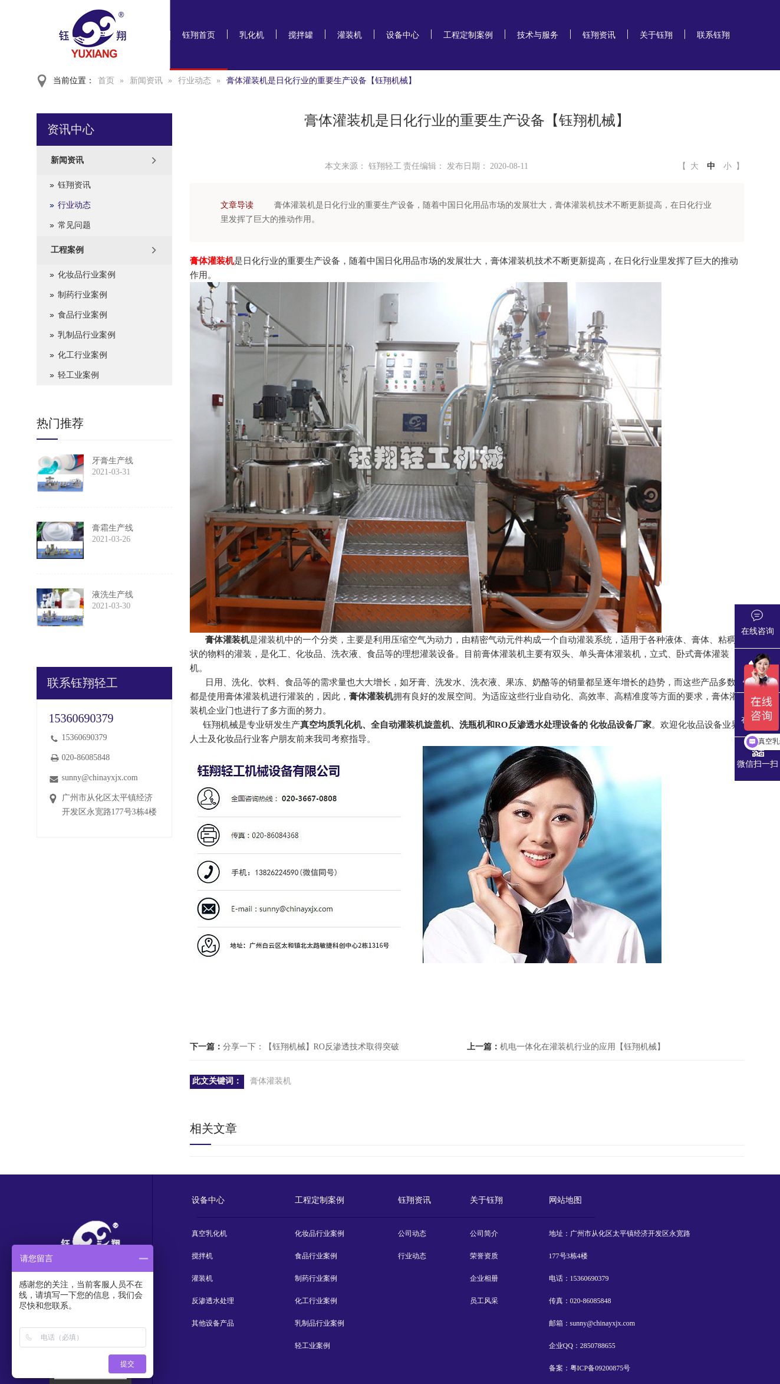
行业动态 (194, 80)
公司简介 (484, 1233)
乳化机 (251, 35)
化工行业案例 (82, 355)
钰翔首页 (198, 35)
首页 (106, 80)
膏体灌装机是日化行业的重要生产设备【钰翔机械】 (321, 80)
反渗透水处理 (213, 1301)
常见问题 (74, 225)
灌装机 (349, 35)
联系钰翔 (713, 35)
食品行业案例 (82, 314)
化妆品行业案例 (87, 274)
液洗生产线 (112, 594)
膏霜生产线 (112, 528)
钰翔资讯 (599, 35)
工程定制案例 (468, 35)
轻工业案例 (78, 375)
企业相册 (484, 1278)
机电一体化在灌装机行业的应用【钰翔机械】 (582, 1046)
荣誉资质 (484, 1256)
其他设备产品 (213, 1323)
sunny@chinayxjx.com (100, 777)
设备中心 (402, 35)
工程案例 (67, 250)
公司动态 (412, 1233)
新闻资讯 (146, 80)
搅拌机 (202, 1256)
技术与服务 (537, 35)
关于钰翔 (656, 35)
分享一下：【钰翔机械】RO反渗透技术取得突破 (311, 1046)
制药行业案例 (82, 294)
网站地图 (565, 1200)
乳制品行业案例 (87, 335)
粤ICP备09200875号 (600, 1368)
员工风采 (484, 1301)
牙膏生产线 (112, 460)
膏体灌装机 (212, 261)
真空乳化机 (209, 1233)
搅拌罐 (300, 35)
